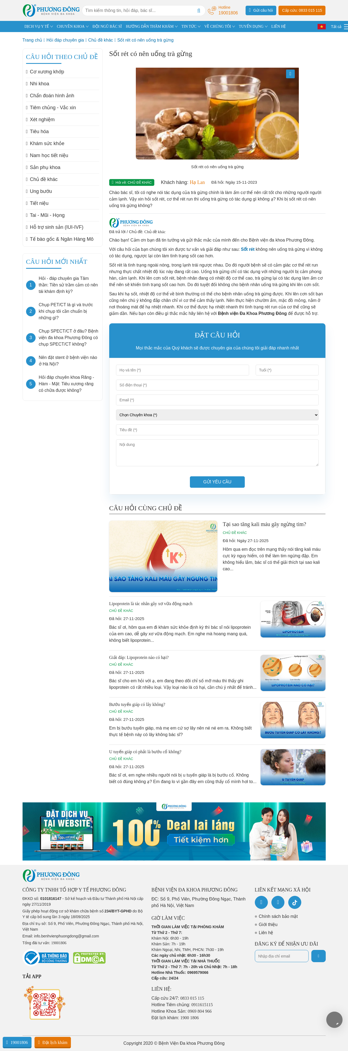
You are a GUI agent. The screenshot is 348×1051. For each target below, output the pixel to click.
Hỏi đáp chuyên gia (65, 40)
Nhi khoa (37, 83)
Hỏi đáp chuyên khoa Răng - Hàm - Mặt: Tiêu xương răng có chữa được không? (66, 384)
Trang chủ (32, 40)
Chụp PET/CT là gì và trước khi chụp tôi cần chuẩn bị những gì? (66, 311)
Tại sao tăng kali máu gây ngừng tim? (264, 524)
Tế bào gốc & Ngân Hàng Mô (60, 239)
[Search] (198, 10)
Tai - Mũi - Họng (45, 215)
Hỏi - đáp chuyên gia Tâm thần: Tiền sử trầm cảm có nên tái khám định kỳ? (68, 285)
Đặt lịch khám (52, 1042)
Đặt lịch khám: (175, 1017)
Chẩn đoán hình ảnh (50, 95)
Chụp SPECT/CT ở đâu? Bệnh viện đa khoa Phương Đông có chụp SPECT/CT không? (68, 337)
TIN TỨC (188, 26)
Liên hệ (266, 932)
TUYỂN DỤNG (251, 26)
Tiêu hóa (37, 131)
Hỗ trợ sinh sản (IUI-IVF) (55, 227)
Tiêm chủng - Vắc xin (51, 107)
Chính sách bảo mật (278, 916)
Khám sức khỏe (45, 143)
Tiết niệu (37, 203)
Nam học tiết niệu (47, 155)
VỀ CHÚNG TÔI (217, 26)
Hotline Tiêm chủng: (182, 1004)
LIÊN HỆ (278, 26)
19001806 (17, 1042)
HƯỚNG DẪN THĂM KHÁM (150, 26)
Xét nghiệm (40, 119)
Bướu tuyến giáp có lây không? (137, 704)
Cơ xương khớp (45, 71)
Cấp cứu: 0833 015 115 (302, 10)
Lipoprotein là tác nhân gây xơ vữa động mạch (151, 603)
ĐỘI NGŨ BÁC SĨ (107, 26)
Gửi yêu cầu (217, 482)
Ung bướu (39, 191)
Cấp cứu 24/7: (178, 998)
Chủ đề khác (100, 40)
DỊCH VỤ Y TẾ (36, 26)
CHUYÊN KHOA (70, 26)
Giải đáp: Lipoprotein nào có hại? (139, 657)
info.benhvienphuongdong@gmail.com (66, 936)
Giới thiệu (268, 924)
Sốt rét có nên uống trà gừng (145, 40)
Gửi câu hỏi (261, 10)
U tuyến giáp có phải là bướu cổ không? (145, 751)
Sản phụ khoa (43, 167)
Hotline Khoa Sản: (182, 1011)
